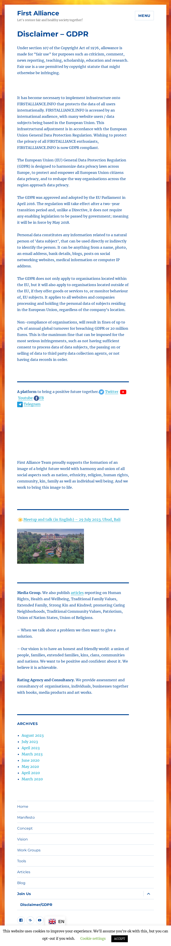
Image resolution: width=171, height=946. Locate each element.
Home (22, 806)
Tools (21, 861)
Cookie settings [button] (93, 938)
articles (77, 592)
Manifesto (26, 817)
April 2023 (31, 748)
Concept (25, 828)
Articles (23, 872)
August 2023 (33, 735)
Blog (21, 883)
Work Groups (29, 850)
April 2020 (31, 773)
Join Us (24, 894)
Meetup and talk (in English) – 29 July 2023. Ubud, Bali (71, 519)
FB (41, 398)
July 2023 (30, 741)
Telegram (32, 404)
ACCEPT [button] (119, 939)
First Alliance (38, 13)
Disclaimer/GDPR (36, 905)
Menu (144, 16)
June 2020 (30, 760)
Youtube (25, 398)
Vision (22, 839)
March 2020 (32, 779)
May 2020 (30, 766)
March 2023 (32, 754)
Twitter (111, 391)
